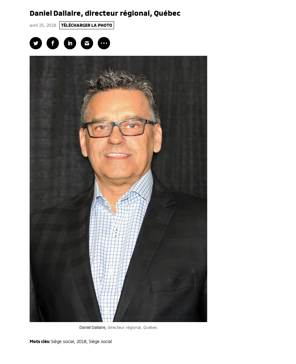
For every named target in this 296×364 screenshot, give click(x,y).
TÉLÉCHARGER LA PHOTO (86, 25)
